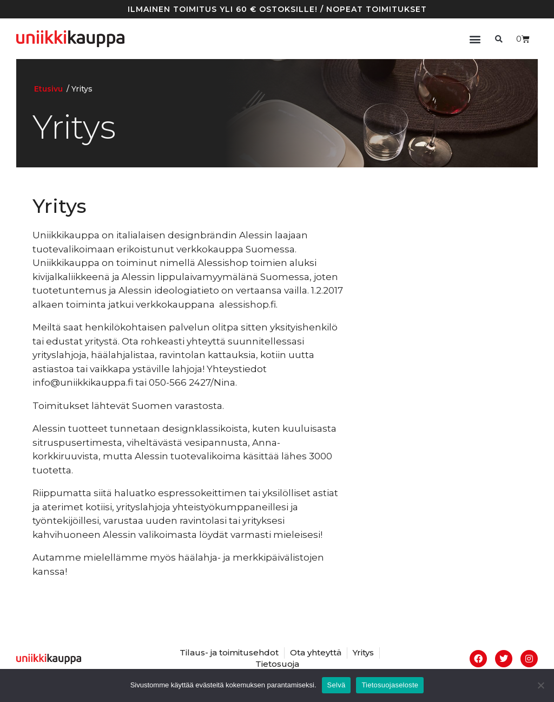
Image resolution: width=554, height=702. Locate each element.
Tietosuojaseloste (389, 685)
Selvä (336, 685)
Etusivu (48, 89)
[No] (540, 685)
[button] (475, 39)
